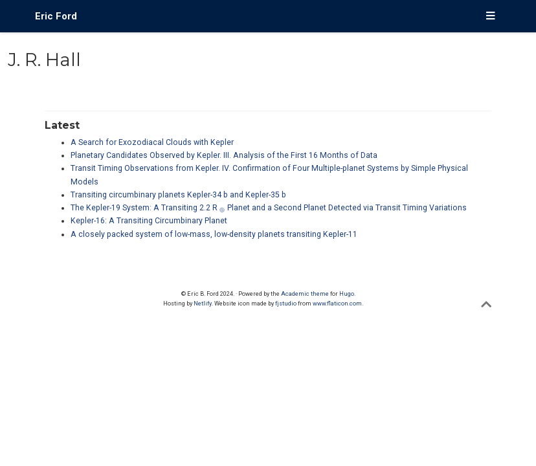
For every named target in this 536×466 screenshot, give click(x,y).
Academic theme (305, 293)
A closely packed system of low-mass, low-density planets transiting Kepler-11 (214, 234)
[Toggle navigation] (490, 16)
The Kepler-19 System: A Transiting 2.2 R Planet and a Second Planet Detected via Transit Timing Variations (269, 207)
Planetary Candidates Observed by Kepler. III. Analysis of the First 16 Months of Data (224, 155)
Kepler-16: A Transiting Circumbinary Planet (149, 220)
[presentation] (222, 209)
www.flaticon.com (337, 303)
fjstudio (285, 303)
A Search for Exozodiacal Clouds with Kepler (152, 142)
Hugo (346, 293)
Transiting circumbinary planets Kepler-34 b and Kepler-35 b (178, 194)
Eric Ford (56, 16)
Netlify (203, 303)
